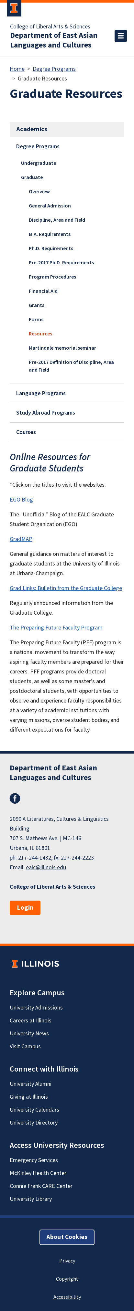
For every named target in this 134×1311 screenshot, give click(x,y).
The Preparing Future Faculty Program (56, 628)
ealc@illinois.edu (46, 867)
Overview (39, 191)
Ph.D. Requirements (51, 248)
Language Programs (41, 393)
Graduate (32, 177)
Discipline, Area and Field (57, 220)
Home (17, 69)
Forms (36, 319)
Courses (26, 432)
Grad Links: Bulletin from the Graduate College (66, 588)
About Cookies (67, 1237)
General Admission (50, 205)
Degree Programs (54, 69)
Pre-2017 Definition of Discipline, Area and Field (71, 366)
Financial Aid (43, 291)
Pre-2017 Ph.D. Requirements (61, 262)
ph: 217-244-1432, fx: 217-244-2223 (52, 858)
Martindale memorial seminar (62, 348)
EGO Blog (21, 500)
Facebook (15, 798)
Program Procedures (52, 276)
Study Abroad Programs (45, 413)
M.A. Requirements (50, 234)
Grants (36, 305)
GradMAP (21, 539)
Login (25, 907)
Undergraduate (38, 163)
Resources (40, 333)
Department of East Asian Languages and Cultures (53, 40)
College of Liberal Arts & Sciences (50, 27)
